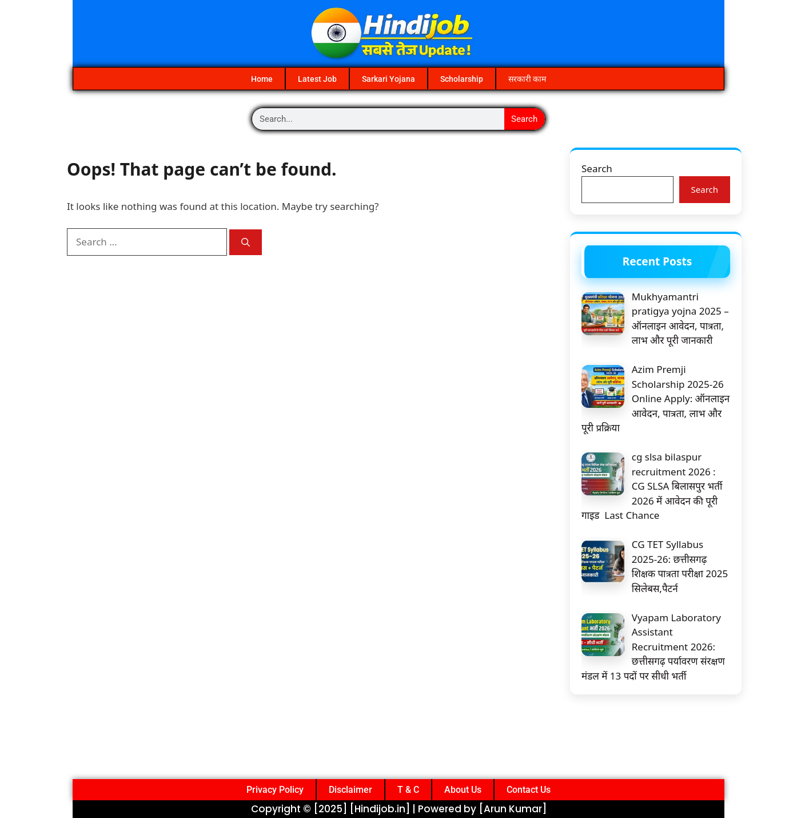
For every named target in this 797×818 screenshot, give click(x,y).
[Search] (245, 242)
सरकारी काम (527, 79)
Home (262, 79)
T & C (408, 789)
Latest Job (317, 79)
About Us (462, 789)
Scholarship (461, 79)
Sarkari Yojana (388, 79)
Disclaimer (350, 789)
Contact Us (529, 789)
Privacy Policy (275, 789)
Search (524, 119)
